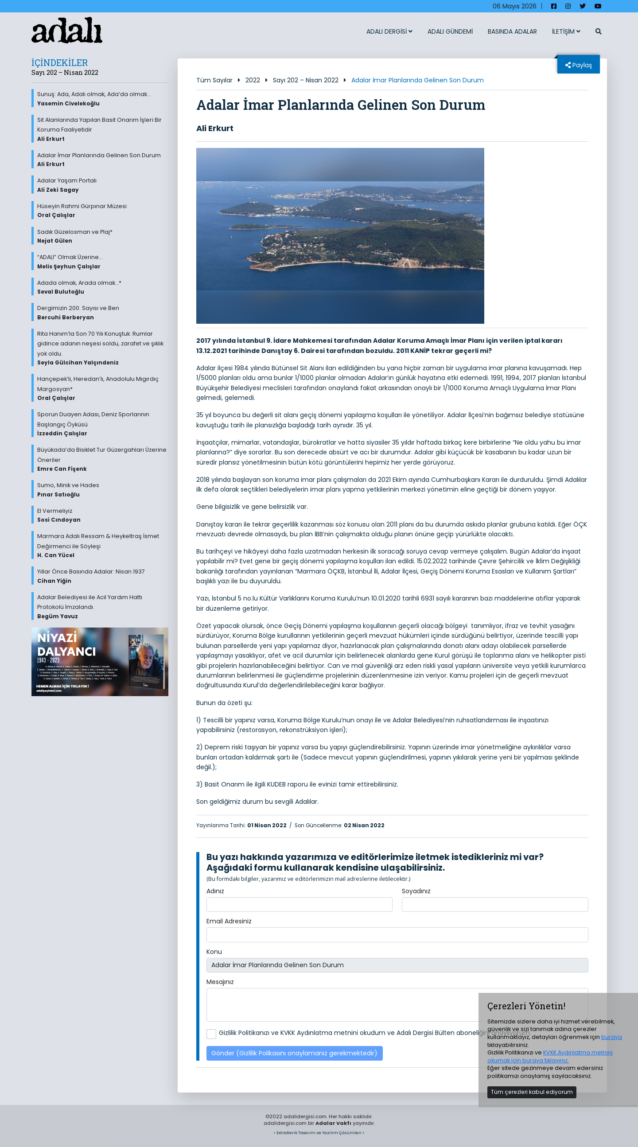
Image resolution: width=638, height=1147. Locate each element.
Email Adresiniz (229, 921)
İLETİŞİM (566, 31)
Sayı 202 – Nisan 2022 (305, 80)
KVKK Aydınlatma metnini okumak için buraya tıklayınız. (550, 1056)
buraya (611, 1037)
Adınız (215, 891)
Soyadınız (416, 891)
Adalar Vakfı (333, 1123)
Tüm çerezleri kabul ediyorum (532, 1092)
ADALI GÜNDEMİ (450, 31)
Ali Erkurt (214, 128)
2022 (252, 80)
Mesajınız (220, 982)
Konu (214, 952)
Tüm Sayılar (214, 80)
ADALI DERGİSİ (389, 31)
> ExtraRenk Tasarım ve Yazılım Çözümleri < (319, 1132)
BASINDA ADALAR (512, 31)
